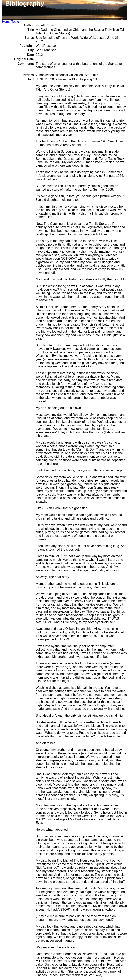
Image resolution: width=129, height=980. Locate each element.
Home (6, 21)
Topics (15, 21)
